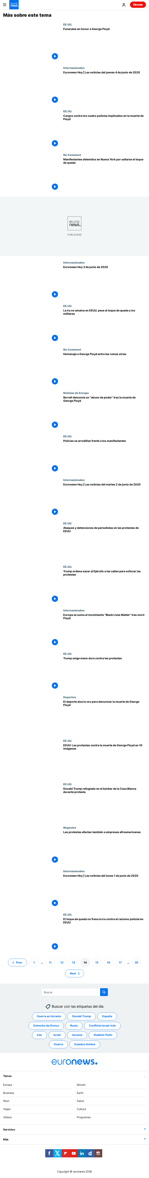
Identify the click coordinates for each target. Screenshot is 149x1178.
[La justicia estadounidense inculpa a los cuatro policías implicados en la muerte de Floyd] (104, 131)
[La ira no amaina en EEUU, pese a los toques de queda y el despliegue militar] (104, 326)
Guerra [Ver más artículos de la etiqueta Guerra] (58, 1044)
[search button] (104, 992)
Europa (7, 1084)
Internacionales (74, 67)
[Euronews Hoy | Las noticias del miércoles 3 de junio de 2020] (104, 282)
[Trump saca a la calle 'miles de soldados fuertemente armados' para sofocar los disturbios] (104, 587)
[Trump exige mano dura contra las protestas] (104, 674)
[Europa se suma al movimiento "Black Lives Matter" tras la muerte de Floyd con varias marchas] (104, 630)
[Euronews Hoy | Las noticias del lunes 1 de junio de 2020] (104, 891)
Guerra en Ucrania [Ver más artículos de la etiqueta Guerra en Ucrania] (49, 1016)
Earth (80, 1092)
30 (136, 962)
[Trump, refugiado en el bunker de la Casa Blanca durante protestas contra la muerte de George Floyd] (104, 804)
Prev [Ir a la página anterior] (19, 962)
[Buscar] (74, 992)
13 (73, 962)
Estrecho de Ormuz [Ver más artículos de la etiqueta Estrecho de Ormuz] (46, 1025)
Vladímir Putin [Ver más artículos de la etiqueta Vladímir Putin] (103, 1035)
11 (50, 962)
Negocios (69, 827)
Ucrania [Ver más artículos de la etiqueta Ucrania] (77, 1035)
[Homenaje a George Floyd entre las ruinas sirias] (104, 370)
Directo (138, 4)
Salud (80, 1101)
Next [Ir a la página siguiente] (73, 973)
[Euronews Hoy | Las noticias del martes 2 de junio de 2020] (104, 500)
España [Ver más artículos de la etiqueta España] (107, 1016)
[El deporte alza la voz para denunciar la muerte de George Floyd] (104, 717)
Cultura (81, 1109)
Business (8, 1092)
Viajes (6, 1109)
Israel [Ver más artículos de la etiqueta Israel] (57, 1035)
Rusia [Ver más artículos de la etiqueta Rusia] (74, 1025)
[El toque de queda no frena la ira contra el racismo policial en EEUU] (104, 935)
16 (108, 962)
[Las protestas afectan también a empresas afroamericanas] (104, 848)
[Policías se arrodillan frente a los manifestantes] (104, 456)
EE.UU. (67, 24)
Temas (7, 1076)
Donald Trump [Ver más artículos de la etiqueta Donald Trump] (81, 1016)
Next (6, 1101)
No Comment (72, 154)
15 (96, 962)
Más (6, 1139)
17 (120, 962)
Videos (7, 1117)
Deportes (69, 697)
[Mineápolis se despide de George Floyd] (104, 44)
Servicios (9, 1129)
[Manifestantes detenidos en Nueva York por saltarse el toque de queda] (104, 175)
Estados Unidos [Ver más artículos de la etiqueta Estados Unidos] (84, 1044)
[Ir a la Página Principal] (14, 4)
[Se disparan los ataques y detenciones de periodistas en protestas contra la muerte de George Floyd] (104, 543)
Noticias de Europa (76, 392)
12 (61, 962)
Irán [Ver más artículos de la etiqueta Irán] (39, 1035)
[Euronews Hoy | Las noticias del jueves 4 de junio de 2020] (104, 88)
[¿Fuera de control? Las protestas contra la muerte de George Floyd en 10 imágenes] (104, 761)
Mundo (81, 1084)
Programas (84, 1117)
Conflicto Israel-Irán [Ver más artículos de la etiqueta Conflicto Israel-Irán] (102, 1025)
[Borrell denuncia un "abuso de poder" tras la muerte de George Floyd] (104, 413)
